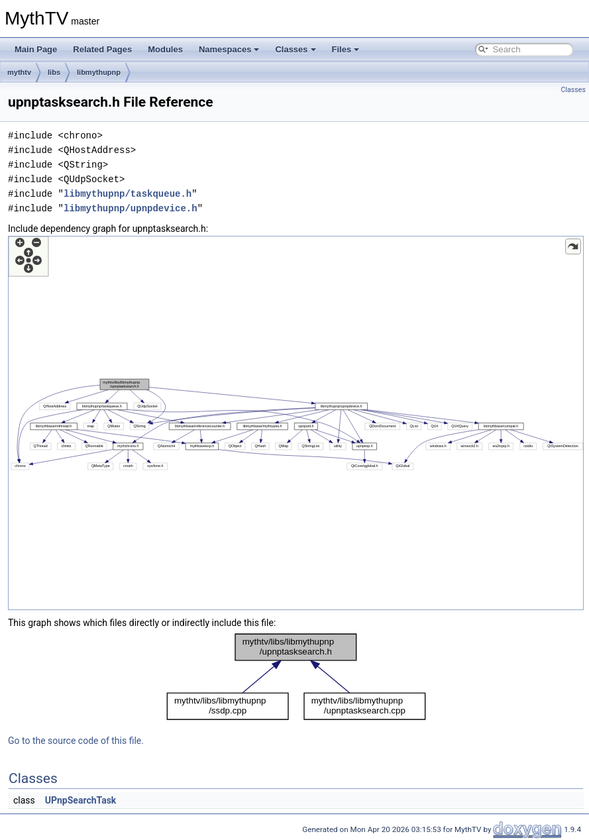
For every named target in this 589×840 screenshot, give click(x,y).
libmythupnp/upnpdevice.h (130, 208)
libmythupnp (99, 72)
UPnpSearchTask (81, 800)
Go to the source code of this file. (76, 740)
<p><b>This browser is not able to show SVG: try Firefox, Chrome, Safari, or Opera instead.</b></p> (296, 422)
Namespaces (229, 49)
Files (346, 49)
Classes (295, 49)
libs (54, 72)
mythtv (19, 72)
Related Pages (102, 49)
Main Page (36, 49)
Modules (165, 49)
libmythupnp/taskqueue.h (127, 193)
